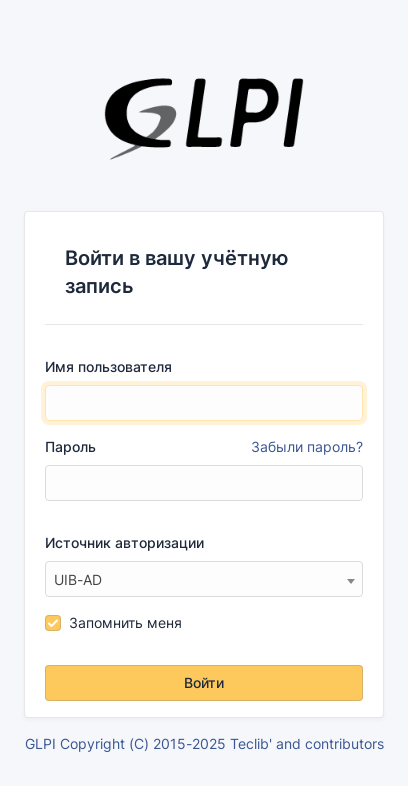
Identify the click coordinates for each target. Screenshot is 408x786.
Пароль (204, 447)
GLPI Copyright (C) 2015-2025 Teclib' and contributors (204, 743)
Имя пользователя (108, 366)
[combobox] (204, 579)
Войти (204, 682)
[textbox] (204, 580)
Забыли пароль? (307, 446)
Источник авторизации (124, 542)
